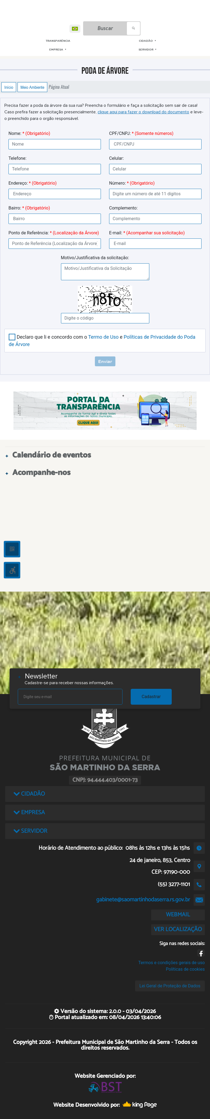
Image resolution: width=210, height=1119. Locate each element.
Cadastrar (151, 696)
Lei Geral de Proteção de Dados (169, 985)
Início (8, 87)
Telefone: (17, 158)
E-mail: (147, 232)
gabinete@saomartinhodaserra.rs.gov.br (143, 899)
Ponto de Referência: (53, 232)
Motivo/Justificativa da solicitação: (95, 257)
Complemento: (123, 208)
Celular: (116, 158)
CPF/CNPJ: (141, 133)
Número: (132, 183)
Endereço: (32, 183)
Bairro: (29, 208)
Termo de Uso (103, 337)
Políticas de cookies (185, 969)
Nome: (29, 133)
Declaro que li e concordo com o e (102, 340)
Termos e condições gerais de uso (171, 962)
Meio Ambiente (32, 87)
